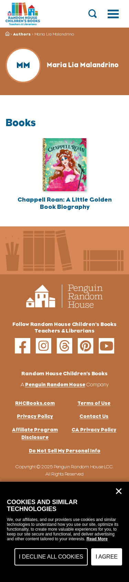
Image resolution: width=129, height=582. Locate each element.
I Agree (107, 557)
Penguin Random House (55, 384)
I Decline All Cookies (51, 557)
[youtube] (106, 346)
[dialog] (64, 532)
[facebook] (22, 346)
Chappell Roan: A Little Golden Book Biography (65, 203)
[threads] (64, 346)
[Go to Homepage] (23, 13)
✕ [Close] (119, 491)
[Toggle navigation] (113, 13)
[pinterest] (85, 346)
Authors (22, 34)
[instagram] (43, 346)
